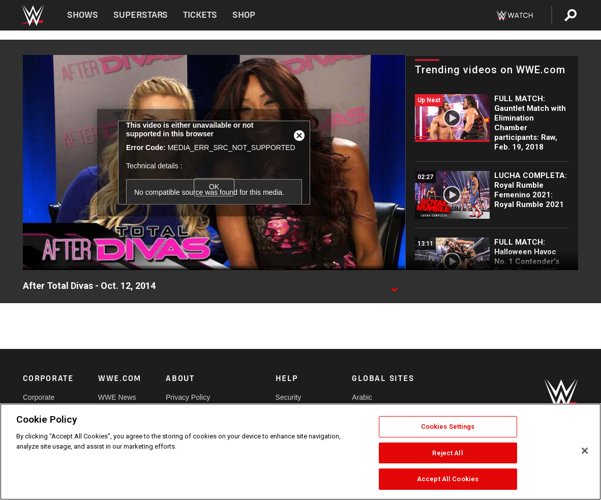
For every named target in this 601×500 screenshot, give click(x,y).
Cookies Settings (448, 426)
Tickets (200, 15)
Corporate (38, 397)
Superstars (140, 15)
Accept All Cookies (447, 479)
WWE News (117, 397)
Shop (243, 15)
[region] (300, 451)
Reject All (447, 453)
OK (214, 187)
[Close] (585, 450)
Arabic (362, 397)
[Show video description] (394, 286)
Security (289, 397)
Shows (82, 15)
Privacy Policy (188, 397)
